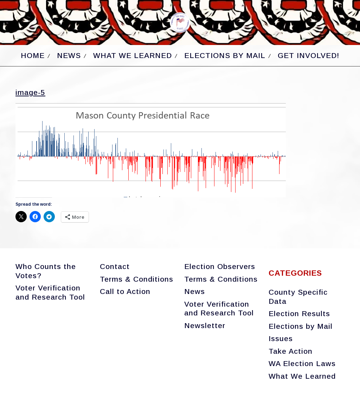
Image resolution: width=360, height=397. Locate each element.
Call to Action (125, 291)
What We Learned (132, 55)
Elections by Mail (224, 55)
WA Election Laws (302, 363)
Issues (281, 338)
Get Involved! (308, 55)
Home (33, 55)
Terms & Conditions (136, 279)
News (69, 55)
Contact (115, 266)
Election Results (299, 313)
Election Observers (219, 266)
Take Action (291, 351)
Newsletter (204, 325)
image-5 (30, 92)
